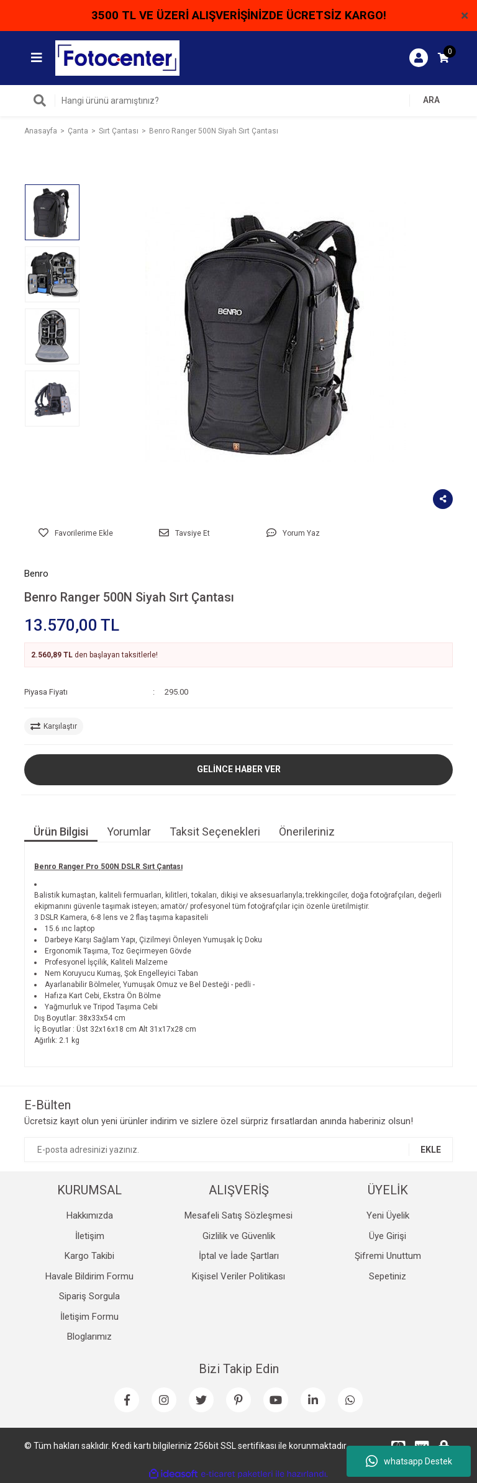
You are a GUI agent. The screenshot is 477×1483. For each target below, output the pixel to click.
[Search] (238, 100)
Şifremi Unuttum (388, 1255)
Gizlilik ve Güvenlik (238, 1236)
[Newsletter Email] (238, 1149)
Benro (36, 573)
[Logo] (117, 57)
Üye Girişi (387, 1236)
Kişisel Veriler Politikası (238, 1276)
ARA (431, 100)
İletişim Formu (89, 1316)
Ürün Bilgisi (61, 831)
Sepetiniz (387, 1276)
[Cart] (443, 57)
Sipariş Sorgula (89, 1296)
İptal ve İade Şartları (239, 1255)
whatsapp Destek (409, 1461)
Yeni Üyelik (387, 1215)
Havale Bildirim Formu (89, 1276)
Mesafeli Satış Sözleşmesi (238, 1215)
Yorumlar (129, 831)
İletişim (89, 1236)
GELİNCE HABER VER (239, 769)
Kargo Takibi (89, 1255)
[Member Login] (418, 57)
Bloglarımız (89, 1336)
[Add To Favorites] (75, 533)
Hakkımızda (89, 1215)
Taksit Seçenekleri (215, 831)
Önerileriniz (307, 831)
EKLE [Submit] (430, 1150)
